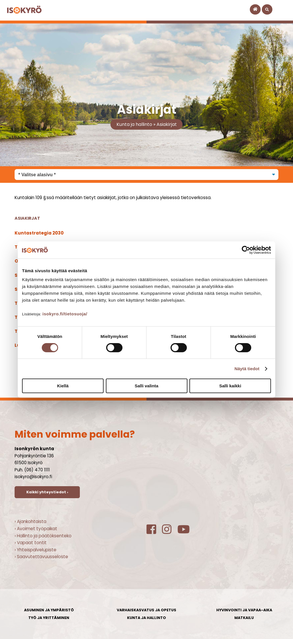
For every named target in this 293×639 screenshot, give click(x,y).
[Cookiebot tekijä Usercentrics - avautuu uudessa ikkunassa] (246, 250)
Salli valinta (147, 385)
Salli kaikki (230, 385)
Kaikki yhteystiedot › (47, 492)
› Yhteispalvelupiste (35, 550)
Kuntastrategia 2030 (39, 233)
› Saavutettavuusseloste (41, 557)
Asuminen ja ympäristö (49, 610)
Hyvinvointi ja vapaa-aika (244, 610)
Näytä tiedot (247, 368)
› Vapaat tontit (31, 543)
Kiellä (62, 385)
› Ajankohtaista (30, 521)
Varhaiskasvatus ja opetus (146, 610)
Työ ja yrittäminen (48, 617)
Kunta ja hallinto (134, 124)
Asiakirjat (167, 124)
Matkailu (244, 617)
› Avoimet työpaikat (36, 529)
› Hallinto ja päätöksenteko (43, 536)
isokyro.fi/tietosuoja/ (64, 313)
